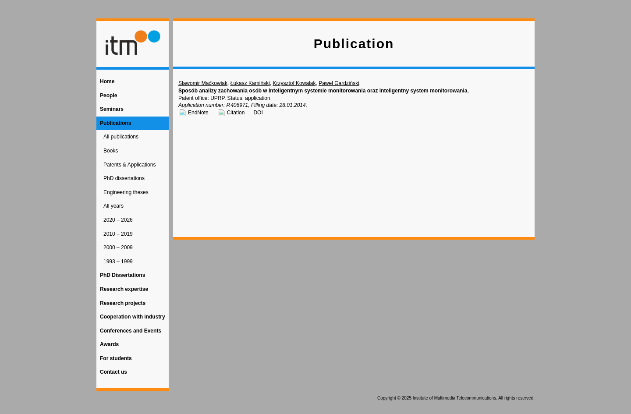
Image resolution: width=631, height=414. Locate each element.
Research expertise (124, 289)
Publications (115, 123)
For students (116, 358)
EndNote (198, 113)
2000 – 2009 (118, 247)
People (108, 95)
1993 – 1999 (118, 261)
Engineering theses (126, 192)
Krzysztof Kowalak (294, 83)
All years (113, 206)
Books (110, 151)
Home (107, 81)
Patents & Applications (129, 165)
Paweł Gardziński (339, 83)
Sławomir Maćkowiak (202, 83)
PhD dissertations (124, 178)
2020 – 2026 (118, 220)
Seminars (112, 109)
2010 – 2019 (118, 234)
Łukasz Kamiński (250, 83)
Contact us (113, 372)
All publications (120, 137)
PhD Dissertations (122, 275)
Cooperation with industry (132, 317)
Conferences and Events (130, 331)
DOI (257, 113)
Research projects (122, 303)
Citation (236, 113)
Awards (109, 344)
